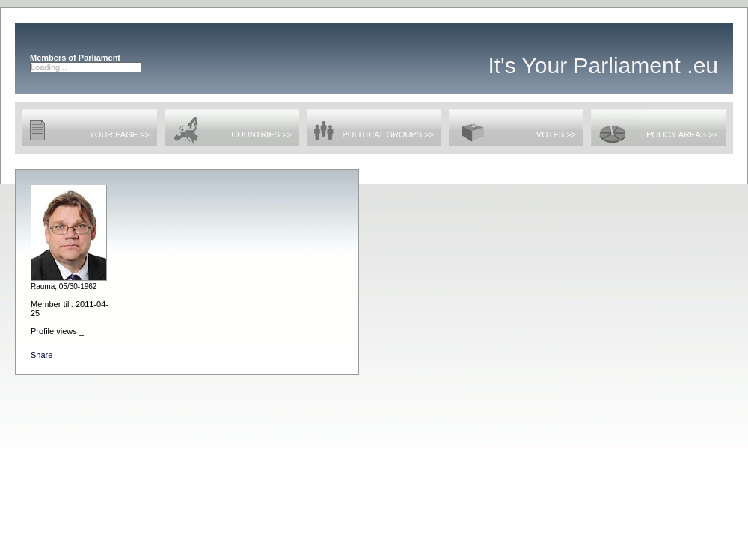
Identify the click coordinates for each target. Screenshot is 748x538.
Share (41, 354)
